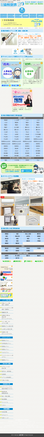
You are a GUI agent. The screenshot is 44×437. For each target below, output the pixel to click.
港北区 (6, 238)
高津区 (17, 250)
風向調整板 (4, 399)
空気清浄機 (4, 412)
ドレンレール (5, 402)
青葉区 (6, 234)
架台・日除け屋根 (6, 396)
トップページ (3, 15)
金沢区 (28, 236)
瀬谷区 (28, 241)
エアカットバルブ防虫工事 (6, 367)
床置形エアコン (5, 349)
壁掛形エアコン (5, 340)
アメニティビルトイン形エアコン (7, 356)
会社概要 (25, 15)
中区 (39, 238)
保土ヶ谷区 (28, 234)
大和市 (6, 258)
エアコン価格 (18, 15)
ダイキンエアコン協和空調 (5, 28)
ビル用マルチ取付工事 (7, 329)
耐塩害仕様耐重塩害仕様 (5, 392)
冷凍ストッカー (5, 418)
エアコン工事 (10, 15)
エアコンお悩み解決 (6, 377)
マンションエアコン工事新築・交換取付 (7, 308)
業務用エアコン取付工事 (7, 326)
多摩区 (28, 250)
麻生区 (6, 248)
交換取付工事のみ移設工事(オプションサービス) (6, 317)
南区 (28, 238)
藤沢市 (28, 255)
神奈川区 (17, 236)
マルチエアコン (5, 352)
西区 (7, 241)
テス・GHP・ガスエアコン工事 (6, 322)
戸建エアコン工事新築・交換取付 (6, 304)
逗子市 (17, 258)
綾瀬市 (6, 255)
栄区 (17, 241)
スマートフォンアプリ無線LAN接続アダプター (7, 387)
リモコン (4, 405)
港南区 (39, 236)
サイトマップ (32, 15)
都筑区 (6, 243)
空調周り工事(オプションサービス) (6, 332)
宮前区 (28, 248)
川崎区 (17, 248)
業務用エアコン (5, 360)
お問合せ (40, 15)
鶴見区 (17, 243)
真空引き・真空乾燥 (6, 371)
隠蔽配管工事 (5, 312)
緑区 (17, 238)
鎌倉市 (39, 255)
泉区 (7, 236)
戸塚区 (39, 241)
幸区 (7, 250)
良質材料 (4, 374)
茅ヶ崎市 (17, 255)
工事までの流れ (5, 380)
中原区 (39, 248)
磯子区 (39, 234)
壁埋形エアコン (5, 346)
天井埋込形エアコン (6, 343)
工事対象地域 (20, 28)
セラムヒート (5, 415)
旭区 (17, 234)
